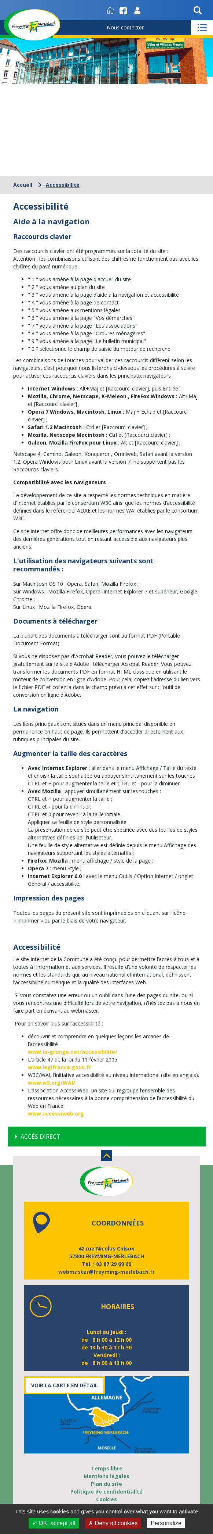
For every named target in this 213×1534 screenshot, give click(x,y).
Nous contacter (125, 27)
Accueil (22, 184)
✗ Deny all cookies (112, 1523)
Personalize (166, 1523)
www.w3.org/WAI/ (51, 1082)
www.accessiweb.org (56, 1113)
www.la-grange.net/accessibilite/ (72, 1051)
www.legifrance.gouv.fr (59, 1067)
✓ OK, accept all (53, 1523)
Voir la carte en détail (64, 1385)
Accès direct (40, 1136)
